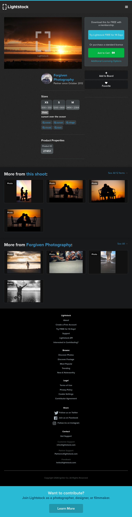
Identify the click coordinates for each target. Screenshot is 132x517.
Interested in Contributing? (66, 342)
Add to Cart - (106, 53)
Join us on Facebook (68, 417)
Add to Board (106, 75)
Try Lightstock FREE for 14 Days (106, 35)
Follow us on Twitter (68, 412)
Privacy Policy (66, 389)
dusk (58, 127)
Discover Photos (66, 354)
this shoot (36, 174)
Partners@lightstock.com (66, 453)
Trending (66, 368)
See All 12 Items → (118, 173)
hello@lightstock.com (66, 462)
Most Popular (66, 363)
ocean (47, 122)
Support (66, 333)
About (66, 320)
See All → (122, 243)
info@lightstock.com (66, 444)
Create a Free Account (66, 324)
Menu (126, 7)
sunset (58, 122)
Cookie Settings (66, 394)
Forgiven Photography (64, 77)
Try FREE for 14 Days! (66, 328)
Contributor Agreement (66, 398)
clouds (47, 127)
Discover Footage (66, 359)
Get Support (66, 436)
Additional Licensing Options (106, 61)
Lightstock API (66, 337)
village (70, 122)
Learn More (66, 508)
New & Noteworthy (66, 372)
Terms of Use (66, 385)
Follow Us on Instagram (68, 422)
